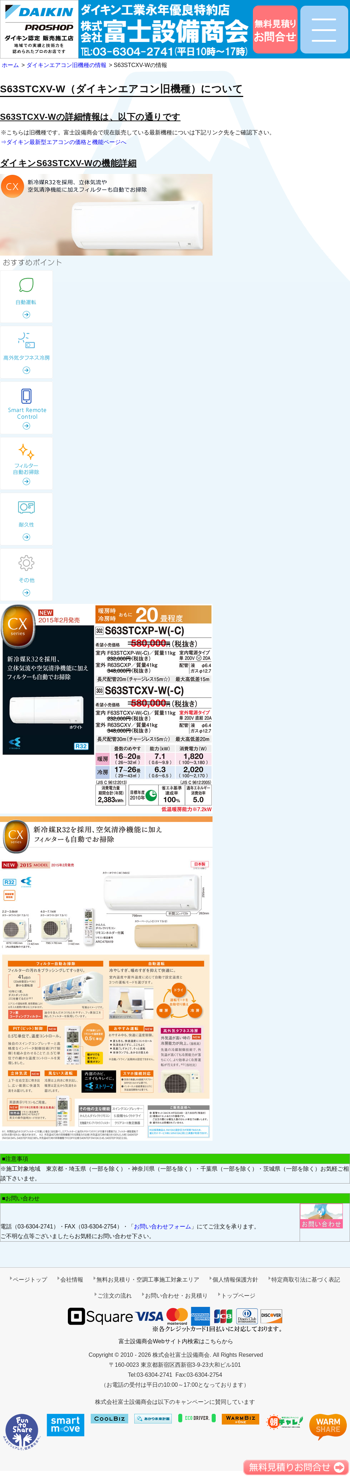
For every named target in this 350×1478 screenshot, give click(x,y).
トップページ (238, 1296)
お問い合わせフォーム (162, 1226)
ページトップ (30, 1280)
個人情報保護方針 (235, 1280)
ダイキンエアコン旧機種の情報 (66, 65)
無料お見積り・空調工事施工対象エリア (147, 1280)
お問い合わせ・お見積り (176, 1296)
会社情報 (71, 1280)
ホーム (10, 65)
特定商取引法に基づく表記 (305, 1280)
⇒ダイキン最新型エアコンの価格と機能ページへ (63, 142)
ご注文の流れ (115, 1296)
